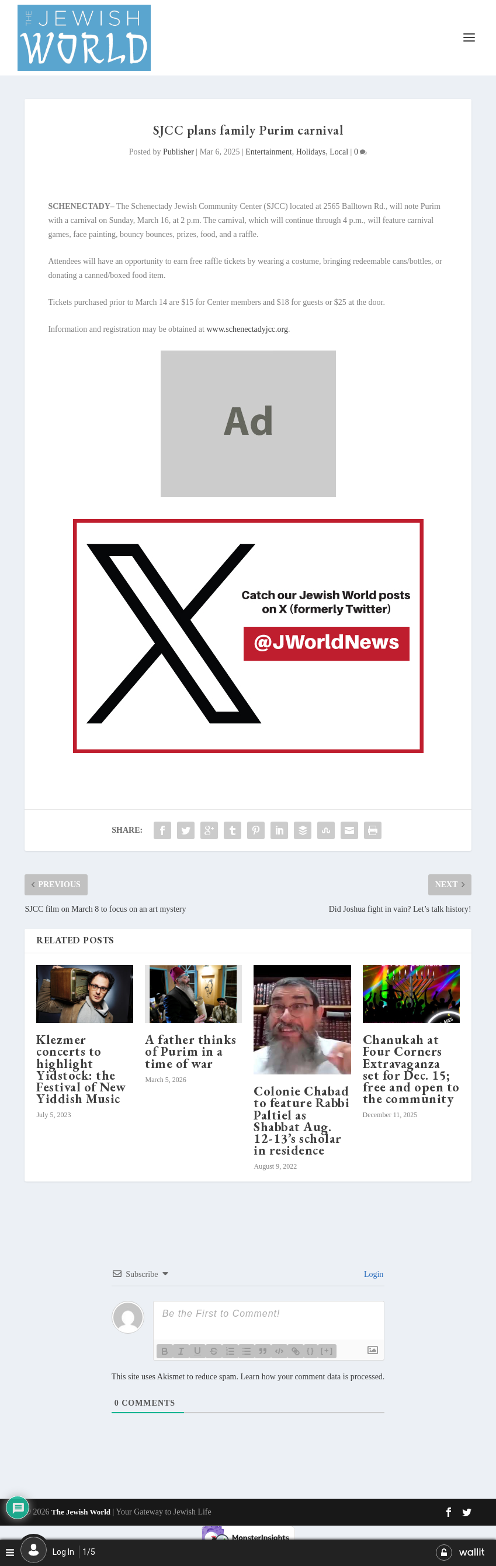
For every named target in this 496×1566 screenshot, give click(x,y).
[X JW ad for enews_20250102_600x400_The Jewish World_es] (248, 750)
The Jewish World (80, 1511)
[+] (327, 1350)
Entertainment (268, 151)
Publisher (178, 151)
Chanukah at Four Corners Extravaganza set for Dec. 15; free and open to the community (411, 1069)
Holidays (311, 151)
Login (372, 1274)
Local (338, 151)
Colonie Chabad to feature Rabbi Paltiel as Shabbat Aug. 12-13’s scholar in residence (301, 1121)
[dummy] (248, 494)
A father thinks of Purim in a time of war (191, 1051)
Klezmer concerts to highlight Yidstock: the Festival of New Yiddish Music (81, 1069)
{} (311, 1350)
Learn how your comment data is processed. (312, 1376)
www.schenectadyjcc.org (247, 329)
